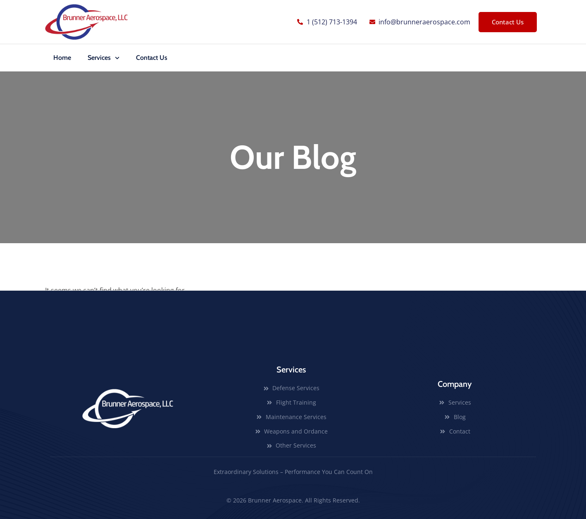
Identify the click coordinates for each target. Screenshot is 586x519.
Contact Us (151, 58)
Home (62, 58)
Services (103, 58)
